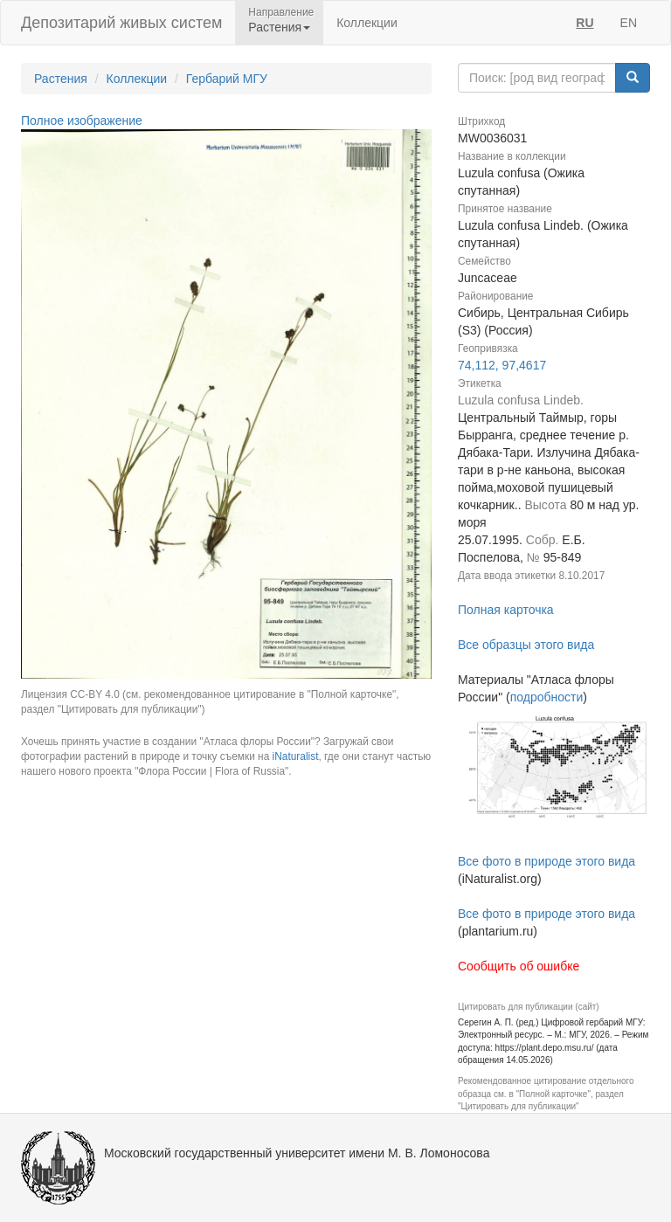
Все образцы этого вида (526, 645)
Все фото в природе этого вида (546, 861)
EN (628, 23)
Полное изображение (81, 121)
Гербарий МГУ (226, 79)
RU (584, 23)
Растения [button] (279, 27)
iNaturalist (296, 756)
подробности (547, 697)
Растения (60, 79)
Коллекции (367, 23)
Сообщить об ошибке (518, 966)
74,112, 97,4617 (502, 365)
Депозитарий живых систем (121, 22)
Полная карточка (506, 610)
